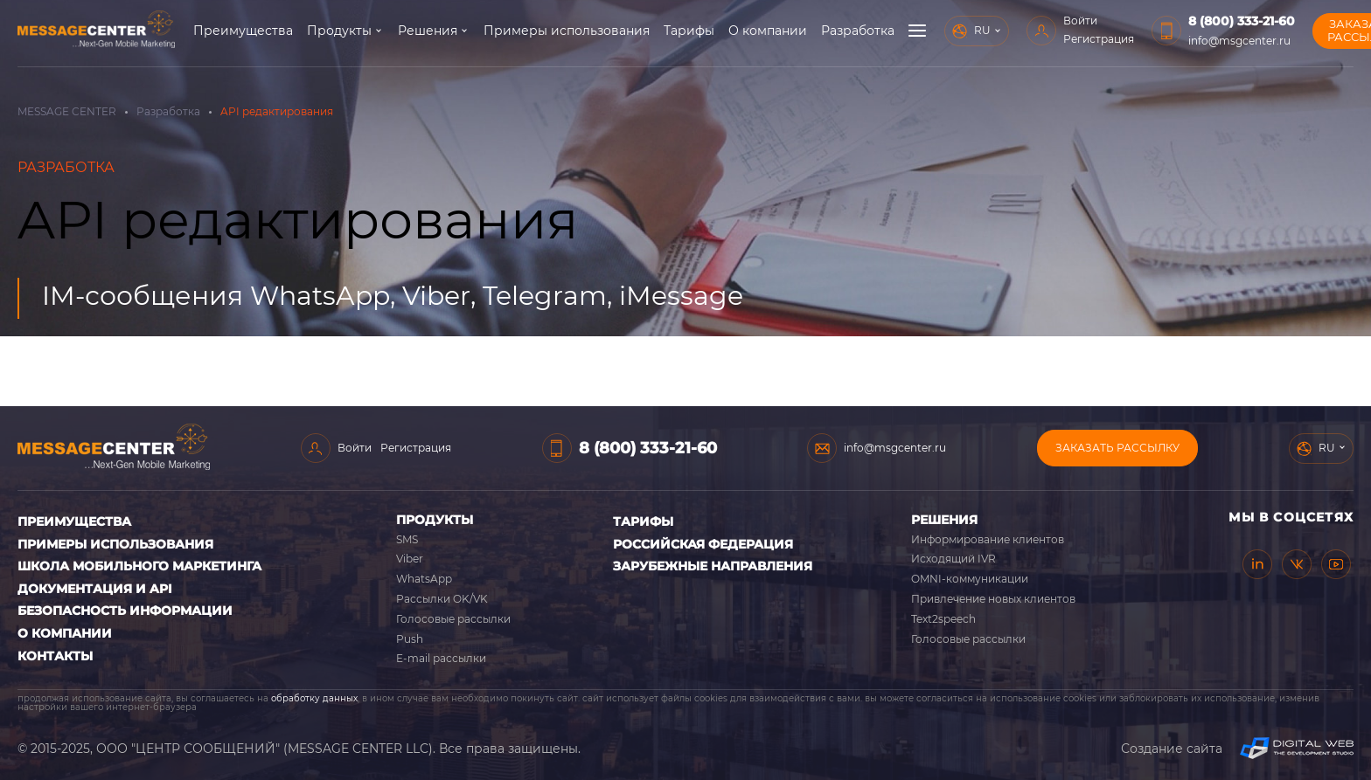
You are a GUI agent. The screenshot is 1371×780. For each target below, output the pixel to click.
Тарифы (689, 31)
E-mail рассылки (441, 658)
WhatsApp (424, 578)
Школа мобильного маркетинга (139, 566)
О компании (767, 31)
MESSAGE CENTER (66, 111)
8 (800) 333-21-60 (1241, 21)
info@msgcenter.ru (1239, 40)
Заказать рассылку (1117, 447)
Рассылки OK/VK (442, 598)
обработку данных (314, 698)
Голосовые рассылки (453, 618)
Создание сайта (1237, 748)
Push (409, 638)
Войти (1080, 20)
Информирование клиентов (987, 539)
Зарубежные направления (712, 566)
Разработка (857, 31)
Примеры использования (567, 31)
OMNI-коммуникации (969, 578)
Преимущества (243, 31)
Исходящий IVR (953, 558)
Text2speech (943, 618)
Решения (427, 31)
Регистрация (1098, 38)
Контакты (55, 656)
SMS (407, 539)
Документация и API (94, 589)
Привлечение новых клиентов (993, 598)
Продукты (339, 31)
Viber (409, 558)
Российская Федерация (703, 544)
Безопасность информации (125, 610)
